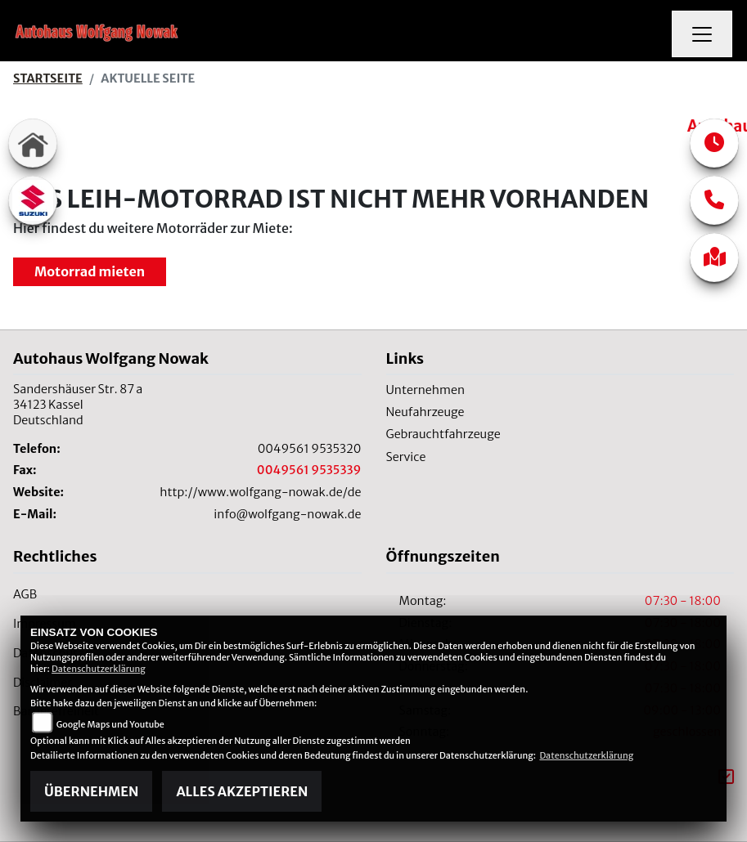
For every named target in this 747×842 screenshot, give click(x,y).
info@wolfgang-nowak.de (287, 514)
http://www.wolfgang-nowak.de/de (260, 492)
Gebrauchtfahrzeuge (443, 434)
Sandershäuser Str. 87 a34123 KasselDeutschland (77, 404)
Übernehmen (91, 791)
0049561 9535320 (310, 448)
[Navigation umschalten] (702, 34)
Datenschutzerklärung (99, 668)
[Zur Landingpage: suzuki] (32, 200)
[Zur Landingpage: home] (32, 143)
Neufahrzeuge (425, 412)
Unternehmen (426, 390)
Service (406, 457)
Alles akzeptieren (242, 791)
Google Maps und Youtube (110, 724)
